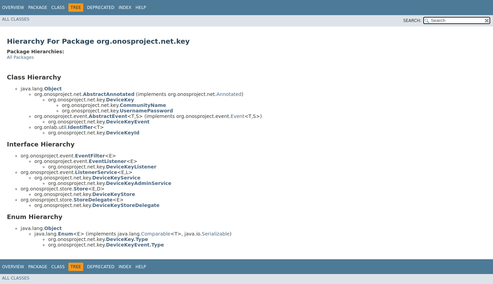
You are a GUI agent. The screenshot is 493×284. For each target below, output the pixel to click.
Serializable (216, 234)
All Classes (15, 19)
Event (237, 116)
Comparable (156, 234)
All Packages (20, 57)
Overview (13, 7)
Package (37, 7)
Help (140, 7)
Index (125, 7)
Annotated (229, 94)
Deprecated (100, 7)
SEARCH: (412, 20)
